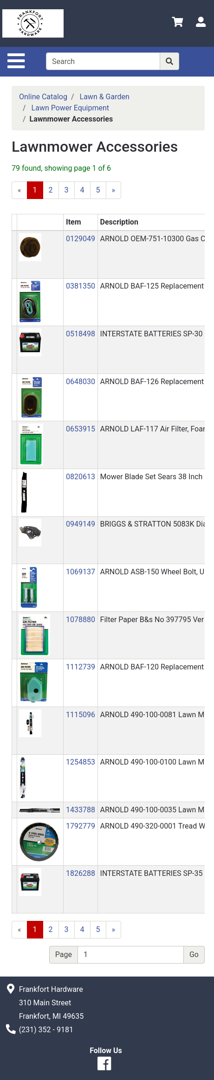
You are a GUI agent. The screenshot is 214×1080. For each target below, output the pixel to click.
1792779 (80, 826)
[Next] (114, 190)
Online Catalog (43, 96)
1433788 (80, 809)
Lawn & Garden (105, 96)
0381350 (80, 286)
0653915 (80, 428)
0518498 (80, 333)
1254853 (80, 762)
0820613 (80, 476)
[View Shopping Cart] (177, 23)
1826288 (80, 873)
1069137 (80, 571)
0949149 (80, 524)
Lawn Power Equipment (70, 107)
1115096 (80, 714)
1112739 (80, 666)
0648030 (80, 381)
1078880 (80, 619)
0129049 (80, 238)
